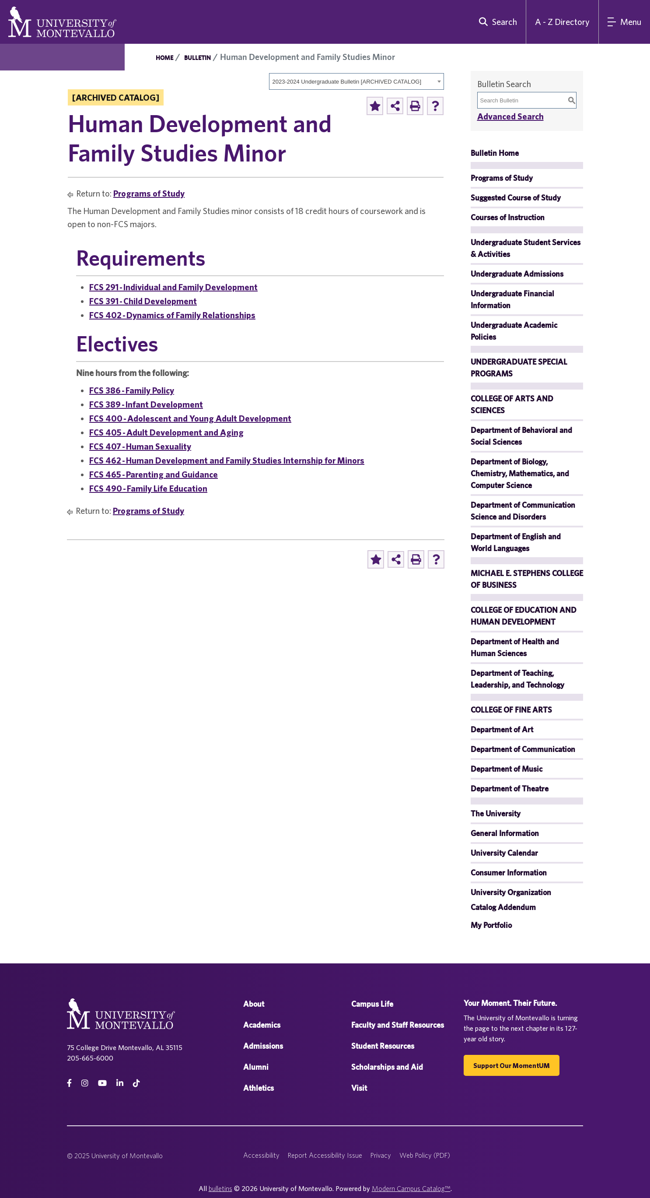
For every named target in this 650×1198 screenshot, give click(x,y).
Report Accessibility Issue (325, 1155)
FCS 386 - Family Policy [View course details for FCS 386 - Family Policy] (131, 390)
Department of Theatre (510, 788)
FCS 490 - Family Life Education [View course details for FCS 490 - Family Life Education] (148, 488)
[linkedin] (119, 1083)
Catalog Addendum (503, 907)
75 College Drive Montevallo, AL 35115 (124, 1047)
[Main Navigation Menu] (624, 22)
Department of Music (506, 768)
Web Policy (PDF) (424, 1155)
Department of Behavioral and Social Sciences (521, 435)
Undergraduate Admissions (517, 273)
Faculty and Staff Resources (397, 1024)
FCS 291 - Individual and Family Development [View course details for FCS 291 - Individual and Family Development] (173, 287)
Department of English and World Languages (516, 542)
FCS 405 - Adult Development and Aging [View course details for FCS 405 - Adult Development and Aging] (166, 432)
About (253, 1003)
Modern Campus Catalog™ (411, 1188)
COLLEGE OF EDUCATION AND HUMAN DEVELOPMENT (524, 615)
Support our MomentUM (511, 1065)
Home (164, 57)
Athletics (258, 1088)
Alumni (256, 1067)
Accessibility (261, 1155)
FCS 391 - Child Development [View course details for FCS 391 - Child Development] (143, 301)
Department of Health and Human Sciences (515, 647)
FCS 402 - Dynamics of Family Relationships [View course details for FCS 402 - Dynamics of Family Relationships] (172, 315)
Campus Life (372, 1003)
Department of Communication (523, 749)
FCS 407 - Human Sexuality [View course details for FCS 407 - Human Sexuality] (140, 446)
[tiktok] (136, 1083)
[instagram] (84, 1083)
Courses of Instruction (508, 217)
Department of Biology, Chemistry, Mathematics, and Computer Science (520, 473)
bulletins (220, 1188)
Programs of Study (149, 193)
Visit (359, 1088)
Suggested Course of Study (516, 197)
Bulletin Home (495, 153)
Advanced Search (510, 116)
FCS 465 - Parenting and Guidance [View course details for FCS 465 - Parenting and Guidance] (153, 474)
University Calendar (504, 852)
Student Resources (382, 1045)
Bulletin (197, 57)
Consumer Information (509, 872)
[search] (496, 22)
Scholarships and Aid (387, 1067)
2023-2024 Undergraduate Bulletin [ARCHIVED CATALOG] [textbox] (347, 81)
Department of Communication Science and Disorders (523, 510)
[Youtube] (102, 1083)
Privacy (380, 1155)
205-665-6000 (90, 1058)
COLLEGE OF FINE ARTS (511, 709)
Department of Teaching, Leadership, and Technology (517, 678)
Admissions (263, 1045)
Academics (261, 1024)
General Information (505, 833)
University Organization (511, 892)
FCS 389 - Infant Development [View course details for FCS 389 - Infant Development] (146, 404)
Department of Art (502, 729)
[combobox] (356, 81)
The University (496, 813)
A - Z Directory (562, 22)
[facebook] (69, 1083)
